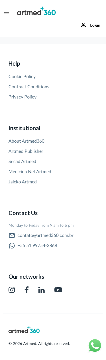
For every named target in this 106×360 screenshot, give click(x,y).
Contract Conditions (28, 87)
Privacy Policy (22, 97)
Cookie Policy (22, 76)
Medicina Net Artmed (29, 172)
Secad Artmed (22, 161)
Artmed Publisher (25, 151)
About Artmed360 (26, 141)
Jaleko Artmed (22, 182)
